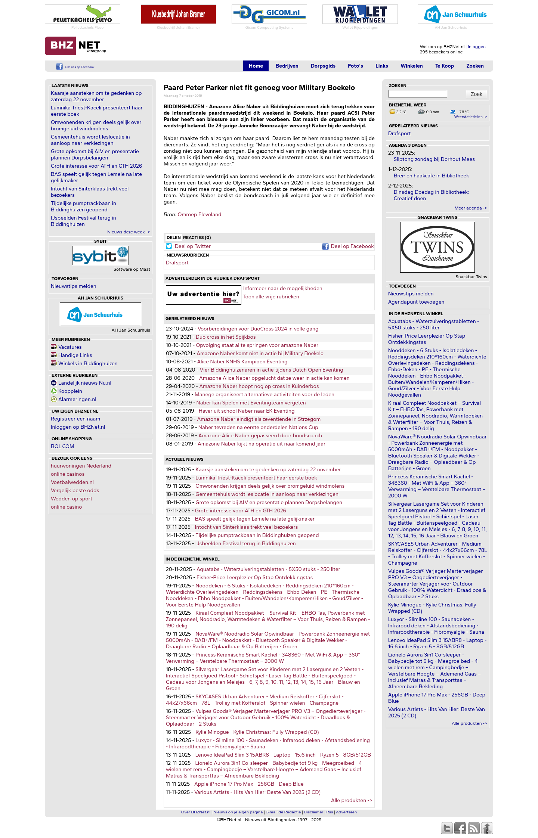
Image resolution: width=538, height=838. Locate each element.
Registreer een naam (75, 419)
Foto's (355, 66)
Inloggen (477, 46)
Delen (174, 237)
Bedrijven (286, 66)
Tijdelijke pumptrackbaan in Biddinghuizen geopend (83, 206)
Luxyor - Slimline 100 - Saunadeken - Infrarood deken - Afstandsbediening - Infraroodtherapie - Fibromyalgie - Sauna (436, 625)
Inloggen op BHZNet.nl (78, 427)
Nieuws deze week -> (128, 232)
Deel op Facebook (352, 246)
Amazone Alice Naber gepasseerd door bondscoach (260, 435)
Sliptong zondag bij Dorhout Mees (434, 159)
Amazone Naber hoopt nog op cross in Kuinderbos (259, 386)
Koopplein (70, 391)
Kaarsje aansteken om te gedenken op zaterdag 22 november (96, 96)
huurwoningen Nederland (81, 466)
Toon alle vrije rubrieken (271, 297)
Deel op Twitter (193, 246)
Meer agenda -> (470, 208)
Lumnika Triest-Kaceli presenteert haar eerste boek (256, 478)
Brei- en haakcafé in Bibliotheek (431, 176)
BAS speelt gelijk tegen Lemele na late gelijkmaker (255, 519)
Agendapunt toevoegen (416, 302)
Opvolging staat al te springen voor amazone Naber (257, 345)
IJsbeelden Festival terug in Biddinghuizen (83, 221)
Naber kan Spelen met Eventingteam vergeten (251, 403)
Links (381, 66)
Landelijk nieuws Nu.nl (84, 383)
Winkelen (412, 66)
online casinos (67, 474)
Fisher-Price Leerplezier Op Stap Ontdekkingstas (255, 577)
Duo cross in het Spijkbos (226, 337)
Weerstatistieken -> (470, 116)
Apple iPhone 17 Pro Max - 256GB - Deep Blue (249, 784)
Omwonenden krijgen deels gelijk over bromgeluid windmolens (96, 125)
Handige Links (75, 355)
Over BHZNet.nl (196, 812)
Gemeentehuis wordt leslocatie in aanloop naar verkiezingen (90, 140)
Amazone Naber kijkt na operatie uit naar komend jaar (261, 444)
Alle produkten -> (351, 800)
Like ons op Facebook (80, 67)
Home (256, 66)
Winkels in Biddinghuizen (88, 363)
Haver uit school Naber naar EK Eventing (247, 411)
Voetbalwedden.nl (72, 482)
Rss (330, 812)
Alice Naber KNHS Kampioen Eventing (242, 362)
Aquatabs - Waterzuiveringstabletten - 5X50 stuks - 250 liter (268, 569)
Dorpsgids (323, 66)
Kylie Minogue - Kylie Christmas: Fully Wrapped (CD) (257, 732)
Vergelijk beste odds (75, 490)
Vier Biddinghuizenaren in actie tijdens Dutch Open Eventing (271, 370)
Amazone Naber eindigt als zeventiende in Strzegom (259, 419)
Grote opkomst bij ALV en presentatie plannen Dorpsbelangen (95, 154)
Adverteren (346, 812)
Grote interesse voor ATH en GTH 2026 (96, 166)
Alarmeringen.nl (77, 399)
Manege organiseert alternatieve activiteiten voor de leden (264, 394)
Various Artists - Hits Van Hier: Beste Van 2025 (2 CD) (257, 792)
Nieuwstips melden (73, 286)
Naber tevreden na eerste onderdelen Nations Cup (258, 427)
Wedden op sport (71, 499)
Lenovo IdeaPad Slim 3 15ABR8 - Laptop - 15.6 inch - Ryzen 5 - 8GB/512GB (283, 755)
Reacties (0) (197, 237)
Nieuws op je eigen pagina (238, 812)
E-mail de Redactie (283, 812)
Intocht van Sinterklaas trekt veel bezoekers (246, 527)
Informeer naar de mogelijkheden (282, 288)
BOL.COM (62, 446)
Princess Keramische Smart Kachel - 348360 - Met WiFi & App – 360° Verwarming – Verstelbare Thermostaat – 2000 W (263, 658)
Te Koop (444, 66)
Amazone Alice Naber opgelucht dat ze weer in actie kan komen (274, 378)
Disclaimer (313, 812)
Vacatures (70, 347)
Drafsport (177, 263)
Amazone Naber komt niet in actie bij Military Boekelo (260, 353)
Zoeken (475, 66)
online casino (66, 507)
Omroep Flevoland (199, 214)
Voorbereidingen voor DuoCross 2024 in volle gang (258, 329)
